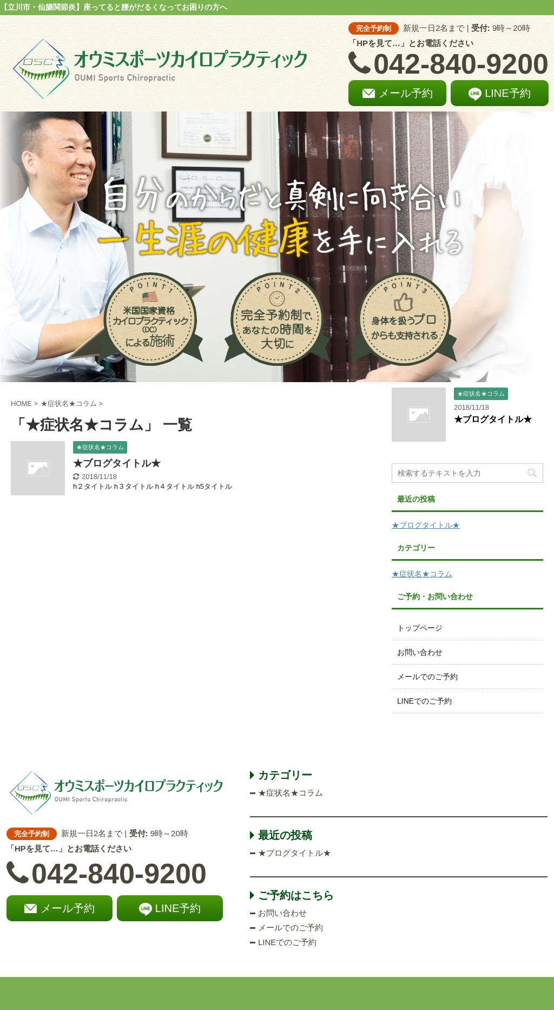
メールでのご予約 (427, 676)
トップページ (420, 628)
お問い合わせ (420, 652)
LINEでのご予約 (424, 701)
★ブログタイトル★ (117, 463)
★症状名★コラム (422, 573)
